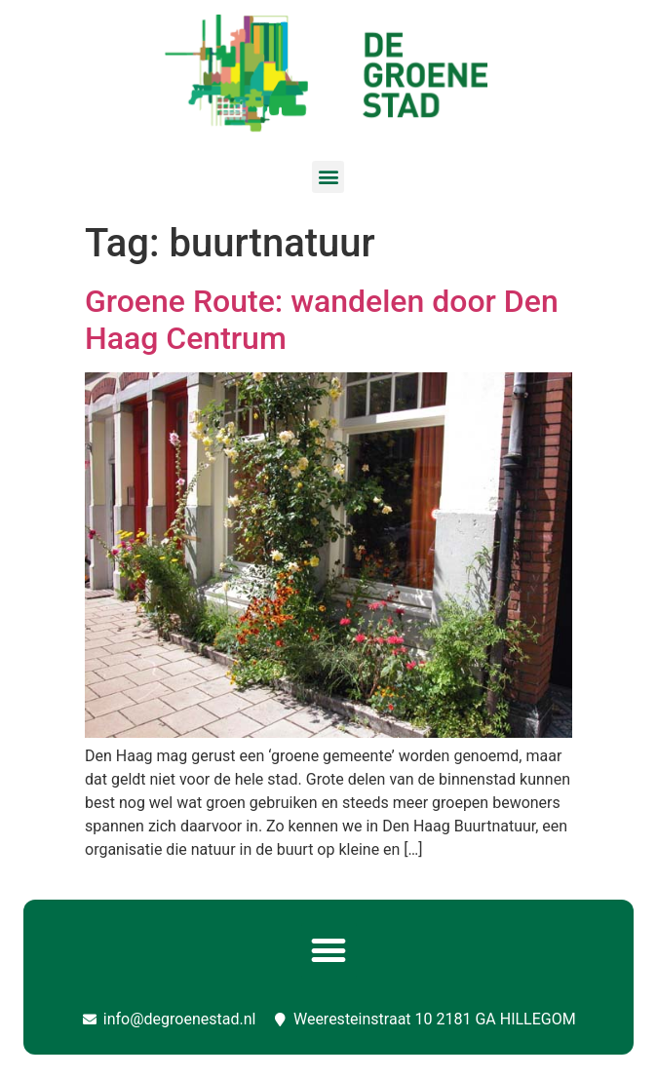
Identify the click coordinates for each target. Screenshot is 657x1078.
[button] (328, 177)
